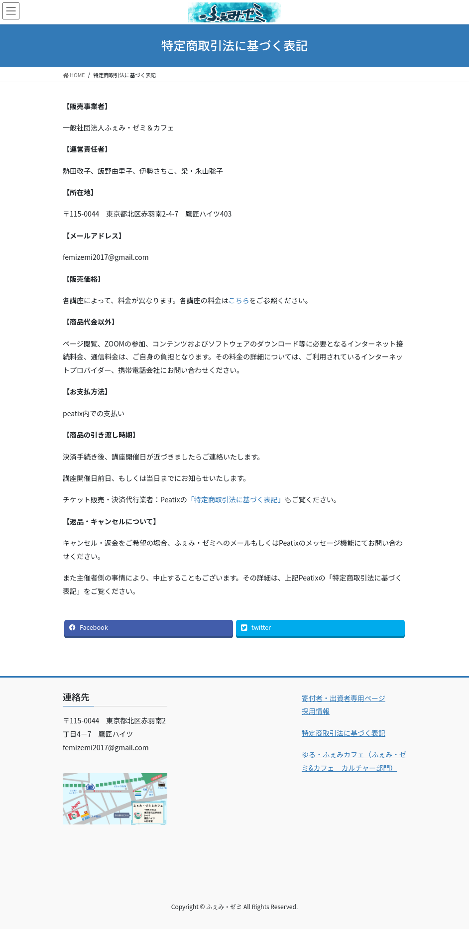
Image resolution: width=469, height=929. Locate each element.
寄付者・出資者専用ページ (343, 698)
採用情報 (316, 711)
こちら (239, 300)
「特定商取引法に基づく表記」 (236, 499)
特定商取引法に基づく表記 (343, 733)
